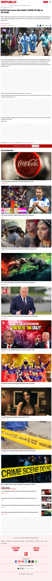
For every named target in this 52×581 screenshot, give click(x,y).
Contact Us (9, 541)
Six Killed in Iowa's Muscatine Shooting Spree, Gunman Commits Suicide (18, 451)
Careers (45, 541)
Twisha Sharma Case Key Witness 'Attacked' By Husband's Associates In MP (19, 249)
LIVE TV (46, 2)
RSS (41, 541)
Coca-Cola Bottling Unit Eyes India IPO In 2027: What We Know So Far (17, 181)
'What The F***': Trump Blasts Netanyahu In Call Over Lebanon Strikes (18, 350)
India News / (5, 5)
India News (3, 25)
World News (3, 351)
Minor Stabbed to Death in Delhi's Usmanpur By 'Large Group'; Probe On (18, 484)
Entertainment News (5, 419)
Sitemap (22, 541)
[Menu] (49, 2)
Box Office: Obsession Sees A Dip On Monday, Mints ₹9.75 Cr (15, 417)
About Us (3, 541)
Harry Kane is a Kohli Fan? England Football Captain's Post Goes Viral (17, 215)
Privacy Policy (16, 541)
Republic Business (4, 183)
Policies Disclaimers (29, 541)
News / (2, 5)
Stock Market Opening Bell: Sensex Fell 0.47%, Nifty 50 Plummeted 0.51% (18, 282)
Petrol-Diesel (4, 543)
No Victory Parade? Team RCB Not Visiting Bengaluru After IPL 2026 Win (18, 383)
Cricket (2, 217)
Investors (37, 541)
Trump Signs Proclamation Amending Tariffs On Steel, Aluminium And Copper (19, 316)
